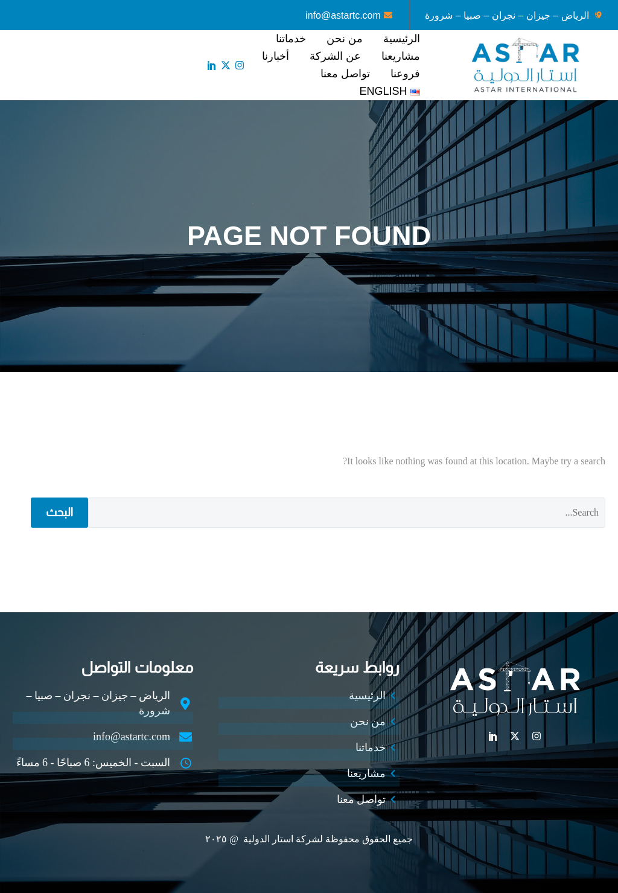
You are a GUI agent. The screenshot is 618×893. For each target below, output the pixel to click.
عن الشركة (335, 56)
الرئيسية (401, 39)
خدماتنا (291, 39)
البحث (59, 512)
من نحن (345, 39)
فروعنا (405, 74)
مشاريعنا (400, 56)
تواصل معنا (345, 74)
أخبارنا (275, 56)
